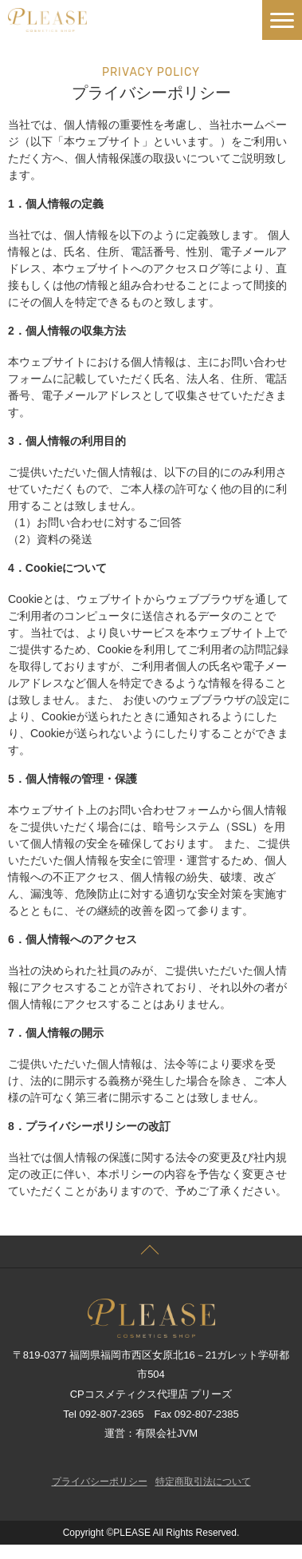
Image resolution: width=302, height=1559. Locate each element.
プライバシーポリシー (99, 1481)
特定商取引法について (203, 1481)
